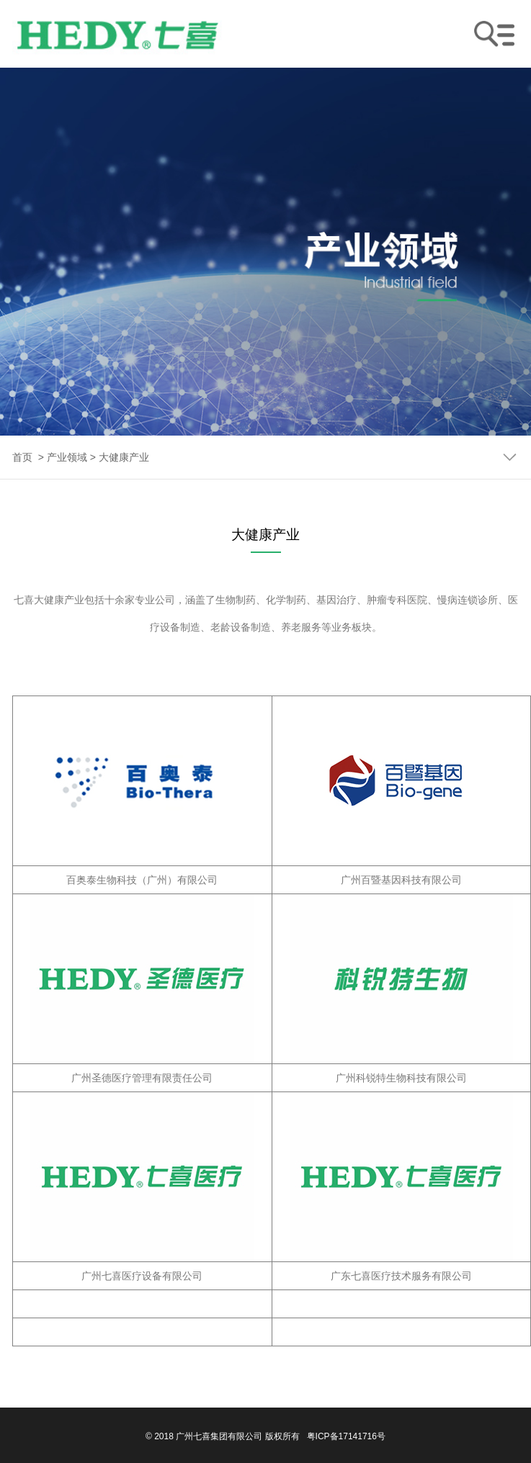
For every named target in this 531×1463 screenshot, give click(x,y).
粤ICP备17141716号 (346, 1436)
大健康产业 (124, 457)
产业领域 (67, 457)
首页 (22, 457)
